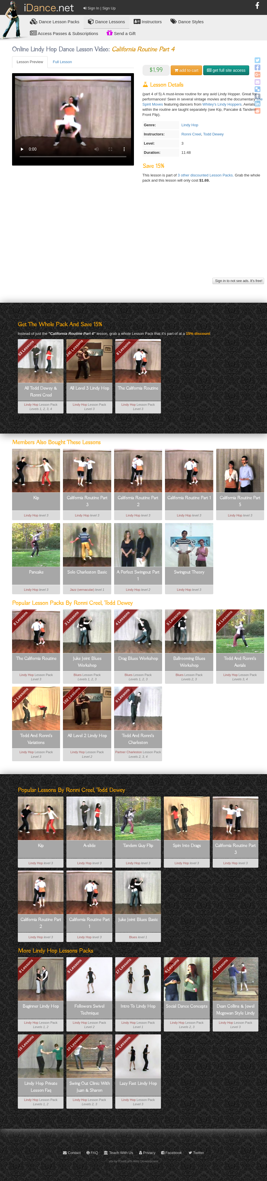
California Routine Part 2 (138, 501)
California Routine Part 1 (189, 498)
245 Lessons (74, 347)
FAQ (92, 1153)
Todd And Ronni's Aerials (240, 662)
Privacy (147, 1153)
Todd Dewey (213, 134)
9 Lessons (26, 966)
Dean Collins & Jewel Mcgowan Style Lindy (235, 1010)
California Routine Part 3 (87, 501)
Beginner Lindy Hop (40, 1006)
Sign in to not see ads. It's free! (238, 281)
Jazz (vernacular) (82, 589)
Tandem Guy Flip (138, 846)
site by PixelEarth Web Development (133, 1161)
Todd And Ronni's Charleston (138, 739)
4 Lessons (123, 618)
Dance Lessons (106, 21)
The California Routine (138, 388)
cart (186, 70)
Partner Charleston (128, 752)
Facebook (171, 1153)
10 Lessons (74, 1043)
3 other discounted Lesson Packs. (206, 175)
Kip (36, 498)
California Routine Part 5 (240, 501)
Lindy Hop (189, 125)
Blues (78, 675)
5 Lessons (174, 618)
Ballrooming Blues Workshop (189, 662)
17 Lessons (123, 966)
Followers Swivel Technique (89, 1010)
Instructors (148, 21)
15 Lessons (26, 1043)
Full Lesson (62, 62)
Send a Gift (121, 32)
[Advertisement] (137, 236)
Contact (71, 1153)
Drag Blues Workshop (138, 659)
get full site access (226, 70)
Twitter (196, 1153)
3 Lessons (72, 618)
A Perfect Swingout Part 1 (138, 576)
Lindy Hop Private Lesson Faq (40, 1087)
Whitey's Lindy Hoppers (221, 104)
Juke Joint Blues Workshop (87, 662)
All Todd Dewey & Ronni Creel (40, 392)
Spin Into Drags (187, 846)
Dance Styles (187, 21)
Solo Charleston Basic (87, 572)
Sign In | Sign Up (99, 8)
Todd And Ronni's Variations (36, 739)
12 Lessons (20, 695)
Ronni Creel (191, 134)
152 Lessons (71, 695)
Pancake (36, 572)
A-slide (89, 846)
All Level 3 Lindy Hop (89, 388)
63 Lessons (26, 348)
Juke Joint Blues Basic (138, 920)
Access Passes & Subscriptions (64, 33)
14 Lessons (224, 618)
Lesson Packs (54, 21)
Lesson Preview (30, 62)
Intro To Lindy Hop (137, 1006)
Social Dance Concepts (187, 1006)
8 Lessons (123, 348)
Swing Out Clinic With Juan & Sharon (89, 1087)
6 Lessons (123, 695)
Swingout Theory (189, 572)
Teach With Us (118, 1153)
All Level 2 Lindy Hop (87, 736)
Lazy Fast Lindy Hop (138, 1084)
